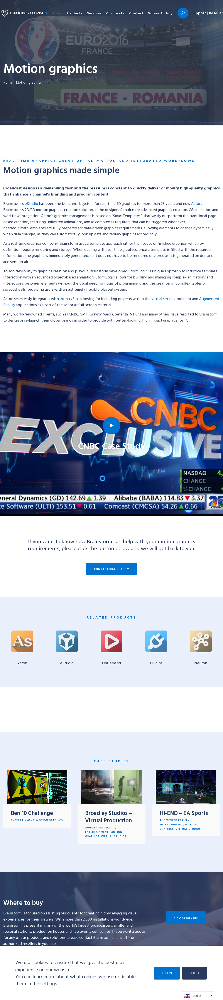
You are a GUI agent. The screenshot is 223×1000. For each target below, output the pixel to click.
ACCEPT (166, 973)
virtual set (159, 299)
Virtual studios (113, 836)
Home (8, 82)
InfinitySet (69, 299)
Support (198, 12)
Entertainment (22, 820)
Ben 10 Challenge (32, 813)
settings (48, 983)
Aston (196, 203)
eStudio (31, 203)
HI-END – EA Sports (184, 813)
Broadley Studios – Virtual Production (108, 817)
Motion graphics (49, 820)
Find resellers (186, 917)
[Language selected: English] (198, 996)
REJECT (194, 973)
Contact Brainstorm (111, 569)
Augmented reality (100, 827)
